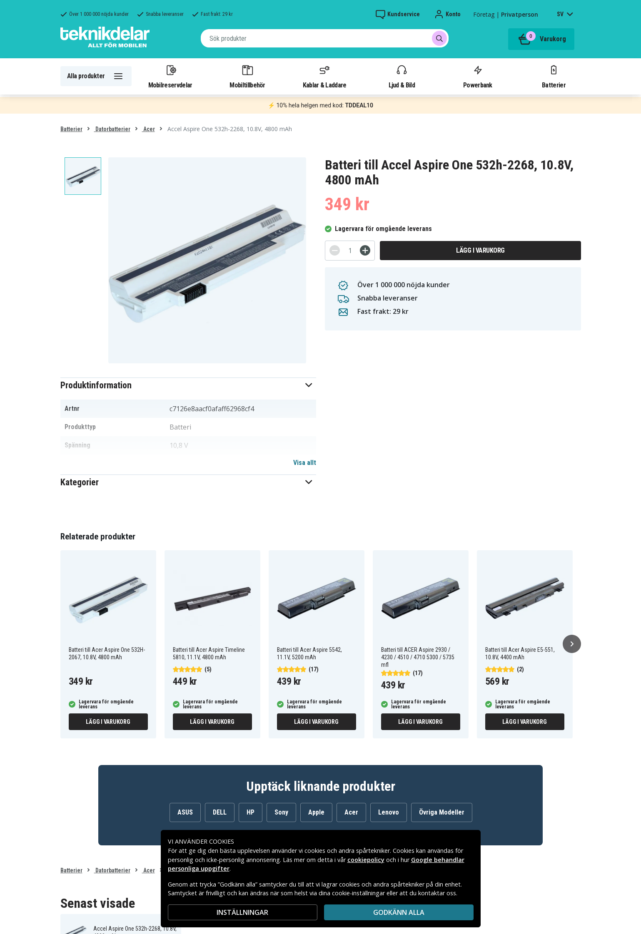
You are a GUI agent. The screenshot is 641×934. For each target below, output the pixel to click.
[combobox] (325, 38)
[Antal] (350, 250)
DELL (220, 812)
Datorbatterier (112, 129)
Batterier (554, 76)
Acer (148, 129)
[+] (365, 250)
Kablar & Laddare (325, 76)
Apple (316, 812)
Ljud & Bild (402, 76)
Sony (281, 812)
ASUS (185, 812)
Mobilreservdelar (170, 76)
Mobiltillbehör (247, 76)
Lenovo (388, 812)
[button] (188, 385)
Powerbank (477, 76)
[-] (334, 250)
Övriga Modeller (441, 812)
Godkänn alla (398, 912)
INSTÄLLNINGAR (242, 912)
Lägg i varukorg (480, 250)
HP (250, 812)
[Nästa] (572, 644)
